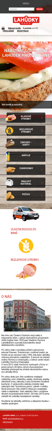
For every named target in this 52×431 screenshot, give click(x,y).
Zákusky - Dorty (26, 143)
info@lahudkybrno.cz (15, 419)
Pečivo (26, 194)
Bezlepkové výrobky (26, 130)
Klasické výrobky (26, 117)
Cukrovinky (26, 168)
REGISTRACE (23, 31)
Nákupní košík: (14, 28)
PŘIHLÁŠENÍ (8, 31)
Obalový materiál (26, 182)
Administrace (8, 422)
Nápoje (26, 155)
